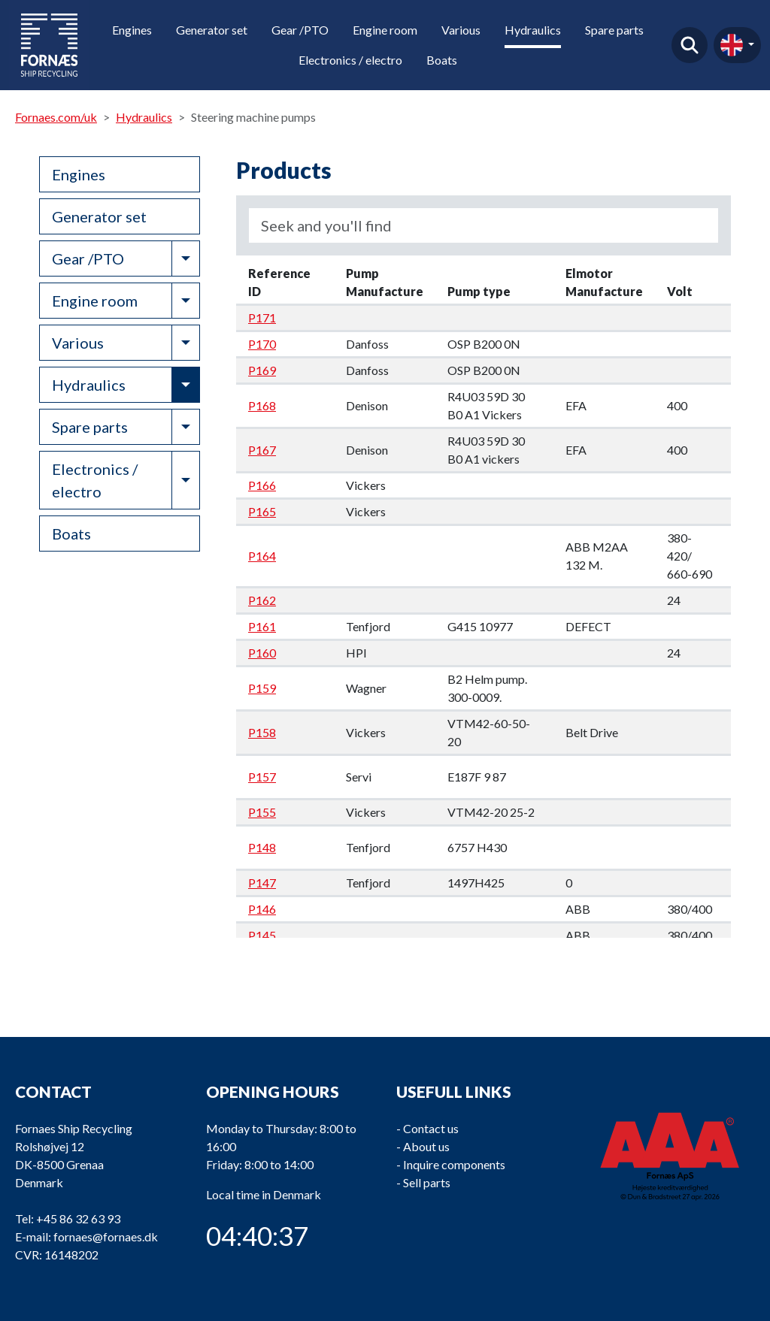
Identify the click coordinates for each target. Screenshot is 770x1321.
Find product (689, 45)
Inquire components (454, 1164)
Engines (132, 30)
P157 (262, 776)
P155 (262, 812)
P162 (262, 600)
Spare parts (614, 30)
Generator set (211, 30)
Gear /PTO (300, 30)
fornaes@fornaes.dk (105, 1236)
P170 (262, 344)
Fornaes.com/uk (56, 117)
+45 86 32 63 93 (78, 1218)
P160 (262, 652)
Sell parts (426, 1182)
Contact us (431, 1128)
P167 (262, 450)
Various (460, 30)
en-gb (731, 45)
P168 (262, 405)
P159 (262, 688)
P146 (262, 909)
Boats (441, 60)
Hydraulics (533, 30)
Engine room (385, 30)
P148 (262, 847)
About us (426, 1146)
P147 (262, 882)
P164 (262, 556)
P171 (262, 317)
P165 (262, 511)
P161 (262, 626)
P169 (262, 370)
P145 (262, 935)
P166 (262, 485)
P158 (262, 732)
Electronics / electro (350, 60)
